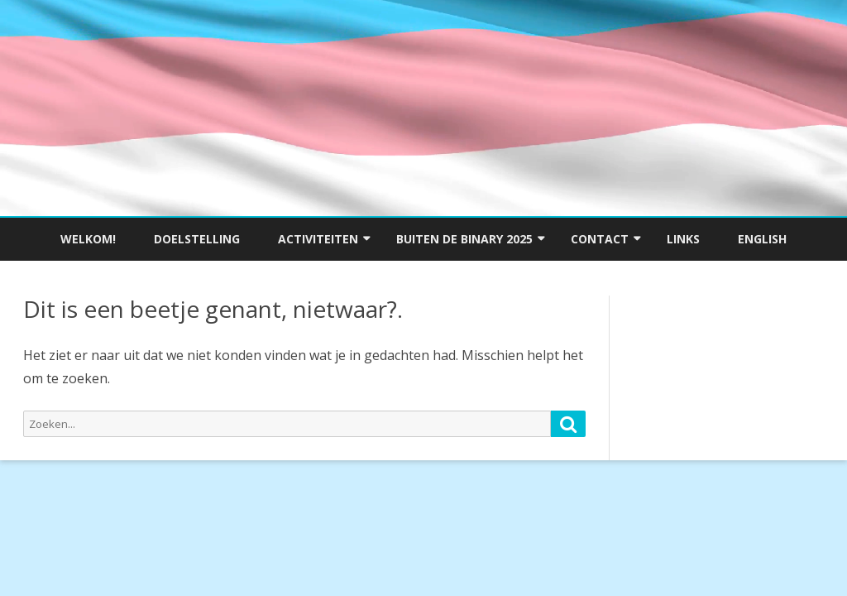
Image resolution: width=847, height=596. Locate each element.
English (762, 239)
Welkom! (88, 239)
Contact (600, 239)
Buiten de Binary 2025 (464, 239)
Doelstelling (197, 239)
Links (683, 239)
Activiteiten (318, 239)
